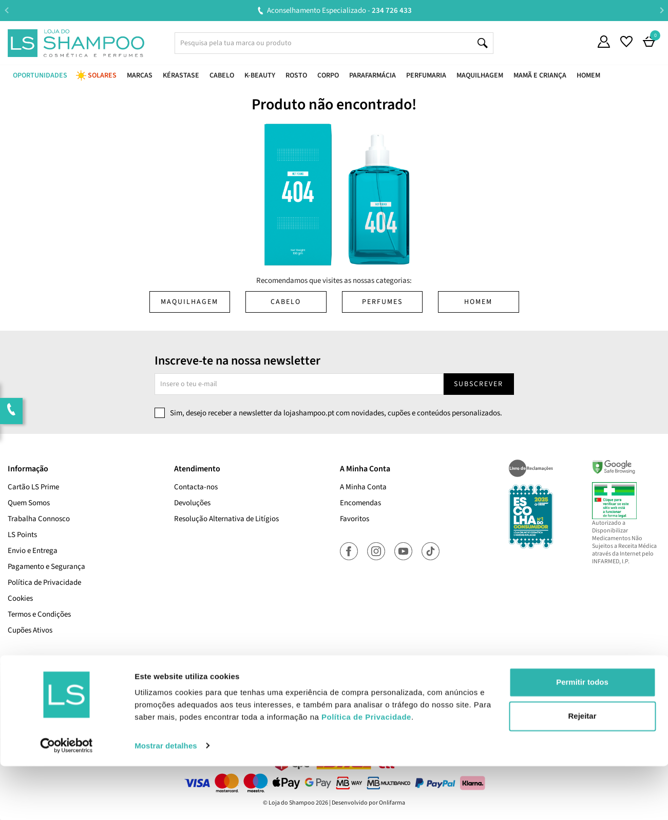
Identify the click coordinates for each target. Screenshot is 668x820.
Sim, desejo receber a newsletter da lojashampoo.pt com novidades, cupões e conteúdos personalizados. (336, 413)
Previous (6, 10)
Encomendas (360, 503)
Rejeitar (582, 770)
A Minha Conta (363, 487)
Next (661, 10)
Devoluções (192, 503)
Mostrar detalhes (166, 799)
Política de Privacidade (44, 582)
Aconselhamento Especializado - (339, 10)
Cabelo (286, 302)
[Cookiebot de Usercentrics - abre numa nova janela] (66, 800)
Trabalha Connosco (39, 518)
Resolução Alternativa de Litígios (226, 518)
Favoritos (354, 518)
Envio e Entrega (33, 550)
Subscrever (478, 384)
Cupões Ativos (30, 630)
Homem (478, 302)
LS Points (22, 534)
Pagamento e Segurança (46, 566)
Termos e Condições (39, 614)
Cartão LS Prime (33, 487)
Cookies (20, 598)
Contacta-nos (196, 487)
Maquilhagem (189, 302)
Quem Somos (29, 503)
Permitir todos (582, 736)
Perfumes (382, 302)
